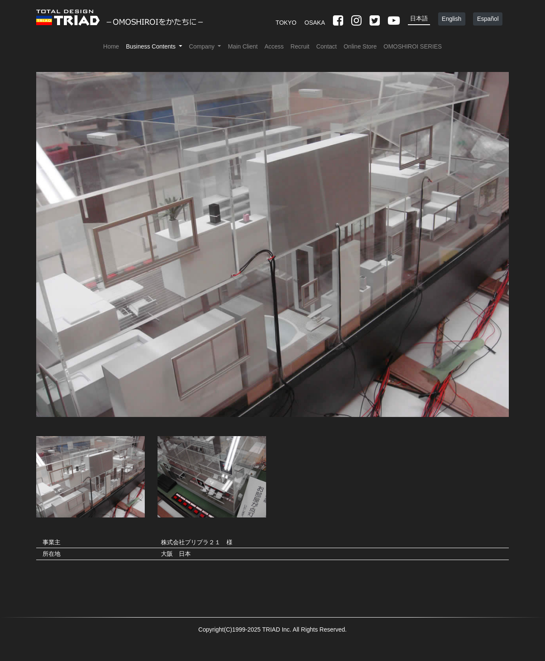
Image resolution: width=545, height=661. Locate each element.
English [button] (452, 18)
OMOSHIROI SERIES (413, 46)
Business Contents (152, 46)
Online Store (360, 46)
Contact (326, 46)
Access (274, 46)
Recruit (299, 46)
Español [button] (488, 18)
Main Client (243, 46)
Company (202, 46)
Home (111, 46)
